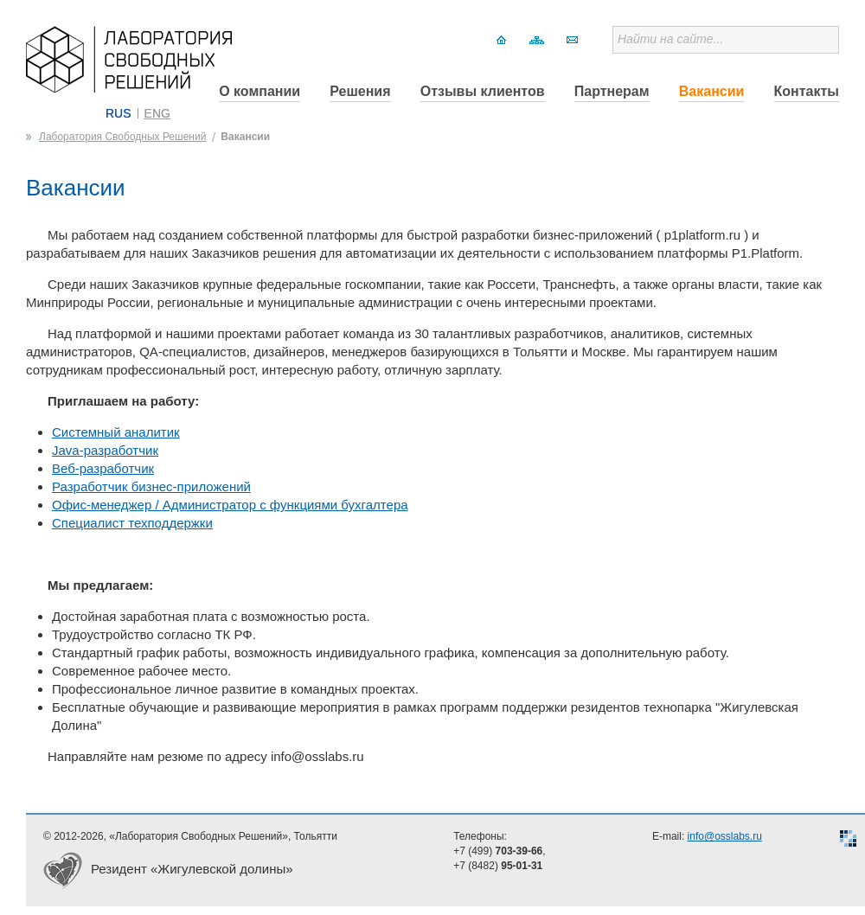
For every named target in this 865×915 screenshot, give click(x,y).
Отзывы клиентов (482, 91)
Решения (360, 91)
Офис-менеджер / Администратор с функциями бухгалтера (230, 504)
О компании (259, 91)
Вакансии (712, 91)
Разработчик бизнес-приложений (151, 486)
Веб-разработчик (103, 468)
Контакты (806, 91)
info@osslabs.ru (725, 836)
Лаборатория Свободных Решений (122, 137)
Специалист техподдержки (132, 522)
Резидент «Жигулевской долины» (192, 868)
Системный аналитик (116, 432)
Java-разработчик (105, 450)
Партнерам (612, 91)
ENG (157, 113)
